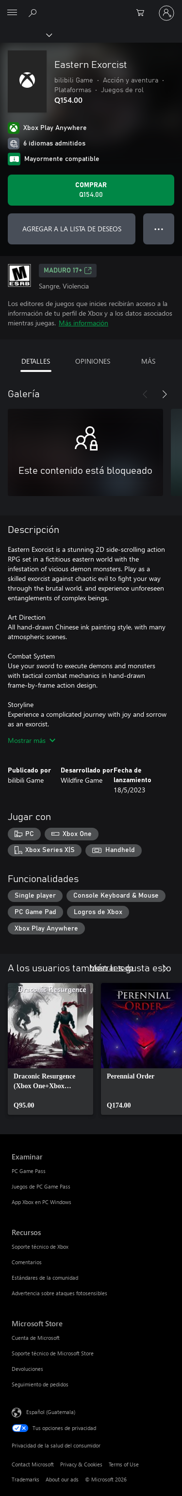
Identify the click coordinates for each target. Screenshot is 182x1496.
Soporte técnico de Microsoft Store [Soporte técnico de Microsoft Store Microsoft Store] (53, 1353)
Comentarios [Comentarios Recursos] (27, 1262)
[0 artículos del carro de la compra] (143, 13)
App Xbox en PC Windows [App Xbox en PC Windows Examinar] (41, 1202)
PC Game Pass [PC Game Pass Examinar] (29, 1171)
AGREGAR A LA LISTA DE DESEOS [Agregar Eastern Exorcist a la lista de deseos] (71, 228)
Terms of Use (124, 1464)
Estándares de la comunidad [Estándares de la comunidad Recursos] (45, 1277)
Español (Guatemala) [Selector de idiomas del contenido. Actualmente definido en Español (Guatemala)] (50, 1412)
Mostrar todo (111, 967)
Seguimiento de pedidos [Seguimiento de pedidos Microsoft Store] (40, 1384)
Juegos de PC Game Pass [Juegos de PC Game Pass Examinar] (41, 1186)
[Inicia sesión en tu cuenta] (166, 13)
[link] (50, 1049)
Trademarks (25, 1479)
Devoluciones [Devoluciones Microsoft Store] (27, 1369)
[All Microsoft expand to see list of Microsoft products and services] (12, 13)
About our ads (62, 1479)
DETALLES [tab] (35, 361)
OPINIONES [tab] (92, 361)
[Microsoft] (91, 7)
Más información (83, 322)
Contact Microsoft (33, 1464)
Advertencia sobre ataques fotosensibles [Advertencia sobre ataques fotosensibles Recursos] (59, 1293)
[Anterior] (145, 394)
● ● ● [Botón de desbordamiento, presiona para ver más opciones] (159, 228)
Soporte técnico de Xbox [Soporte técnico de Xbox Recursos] (40, 1246)
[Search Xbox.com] (34, 12)
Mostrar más (31, 740)
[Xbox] (25, 34)
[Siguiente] (164, 394)
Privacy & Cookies (81, 1464)
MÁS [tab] (148, 361)
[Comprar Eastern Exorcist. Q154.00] (91, 190)
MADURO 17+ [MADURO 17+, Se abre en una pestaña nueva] (68, 270)
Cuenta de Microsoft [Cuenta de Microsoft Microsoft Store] (36, 1338)
